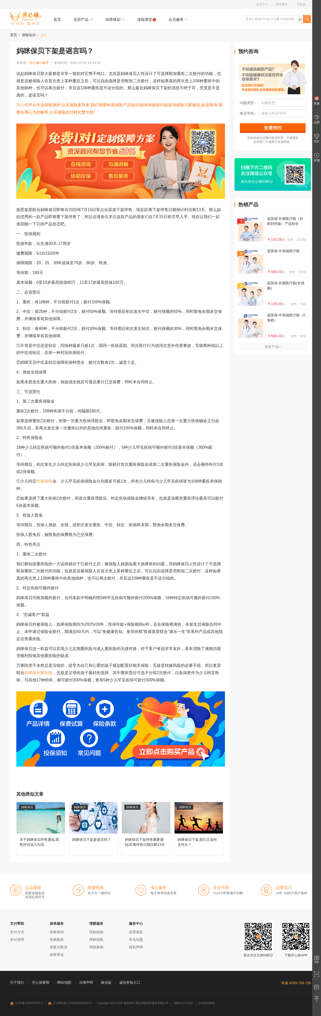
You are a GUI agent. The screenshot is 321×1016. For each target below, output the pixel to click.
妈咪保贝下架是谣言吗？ (93, 829)
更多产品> (273, 347)
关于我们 (17, 982)
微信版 (106, 982)
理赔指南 (96, 932)
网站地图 (64, 982)
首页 (57, 19)
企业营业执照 (206, 1002)
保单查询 (57, 932)
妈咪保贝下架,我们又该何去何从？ (199, 829)
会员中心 (262, 4)
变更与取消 (58, 947)
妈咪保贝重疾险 (38, 673)
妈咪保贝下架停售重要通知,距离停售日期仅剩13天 (146, 829)
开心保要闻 (40, 982)
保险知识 (29, 35)
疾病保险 (44, 481)
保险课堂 (146, 19)
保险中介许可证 (183, 1002)
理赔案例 (96, 947)
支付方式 (17, 932)
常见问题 (136, 940)
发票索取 (136, 932)
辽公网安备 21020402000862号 (70, 1002)
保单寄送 (57, 955)
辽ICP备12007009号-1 (26, 1002)
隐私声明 (136, 947)
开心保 (22, 105)
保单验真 (57, 940)
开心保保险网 (25, 19)
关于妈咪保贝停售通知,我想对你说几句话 (41, 829)
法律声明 (86, 982)
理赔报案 (96, 940)
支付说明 (17, 940)
